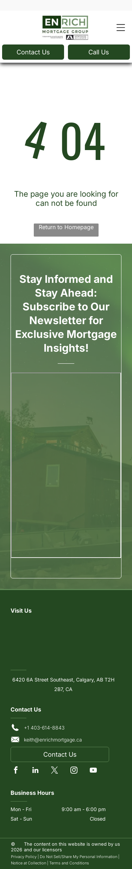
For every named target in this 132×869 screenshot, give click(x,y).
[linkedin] (35, 771)
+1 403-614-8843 (44, 728)
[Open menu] (121, 27)
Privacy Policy (24, 856)
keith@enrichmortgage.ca (53, 740)
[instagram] (74, 771)
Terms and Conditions (69, 863)
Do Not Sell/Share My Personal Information (78, 856)
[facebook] (16, 771)
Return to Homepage (66, 227)
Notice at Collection (28, 863)
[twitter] (54, 771)
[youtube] (93, 771)
